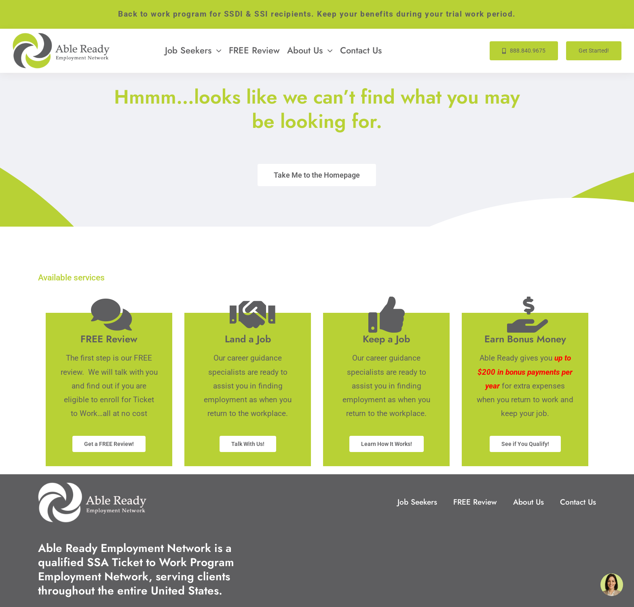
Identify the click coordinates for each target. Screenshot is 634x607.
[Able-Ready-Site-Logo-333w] (61, 36)
